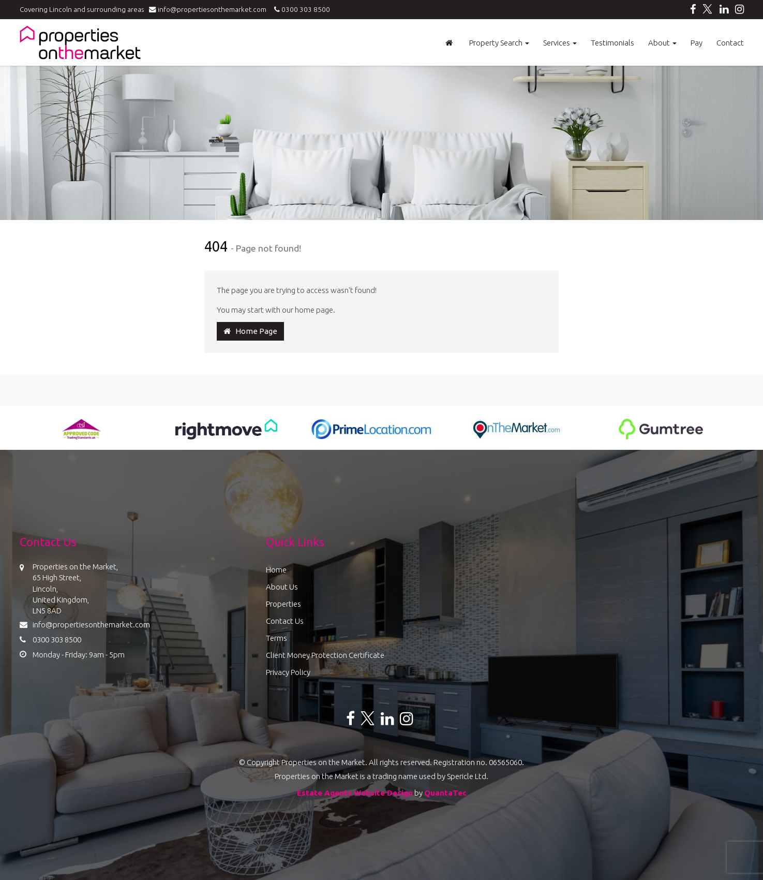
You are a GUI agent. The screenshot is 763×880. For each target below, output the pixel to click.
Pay (696, 42)
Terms (276, 638)
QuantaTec (445, 792)
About (662, 42)
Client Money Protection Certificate (325, 655)
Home (276, 569)
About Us (282, 586)
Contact (730, 42)
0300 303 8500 (300, 9)
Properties (283, 603)
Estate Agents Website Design (355, 792)
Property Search (499, 42)
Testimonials (612, 42)
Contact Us (285, 621)
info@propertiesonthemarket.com (210, 9)
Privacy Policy (288, 672)
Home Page (250, 331)
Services (560, 42)
